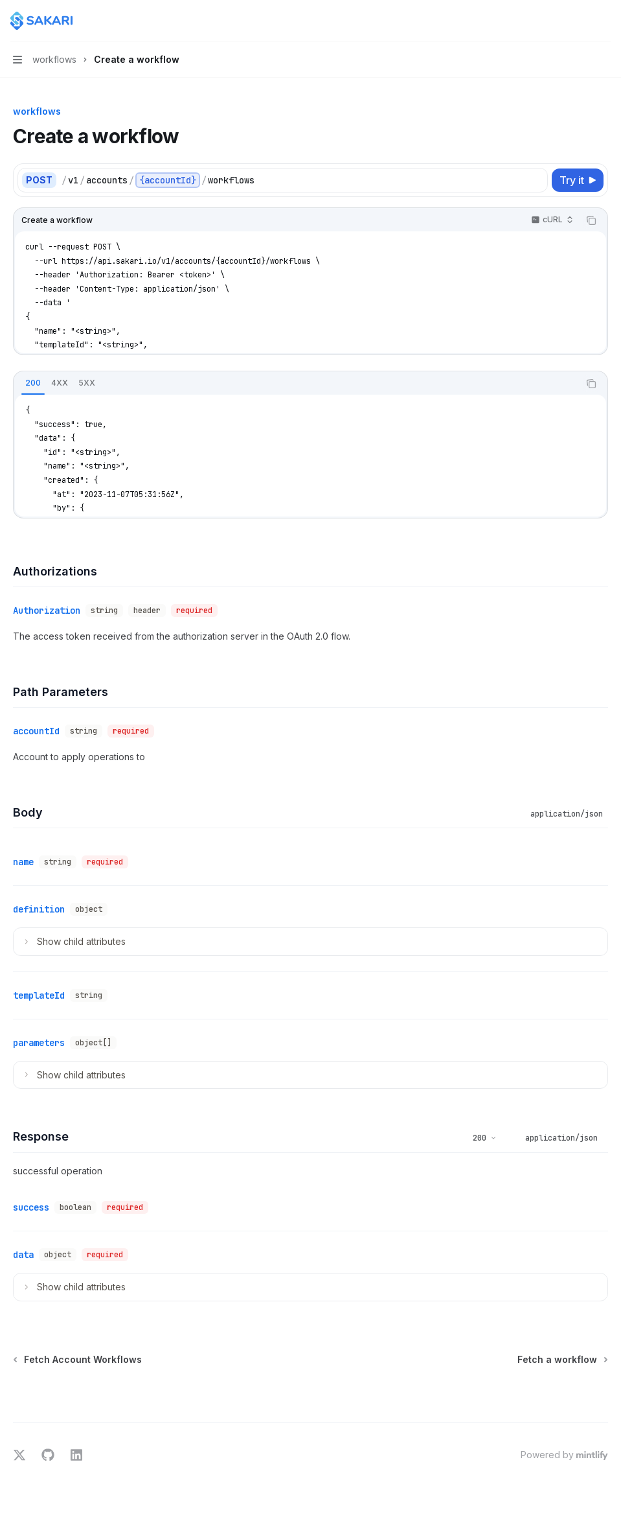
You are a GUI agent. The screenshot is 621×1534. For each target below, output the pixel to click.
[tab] (33, 383)
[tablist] (296, 384)
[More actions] (604, 21)
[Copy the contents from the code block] (591, 220)
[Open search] (579, 20)
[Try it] (578, 180)
